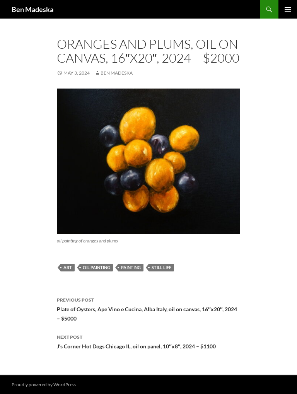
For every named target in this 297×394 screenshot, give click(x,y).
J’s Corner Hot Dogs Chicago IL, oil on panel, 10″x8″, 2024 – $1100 (148, 341)
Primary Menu (287, 9)
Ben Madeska (32, 9)
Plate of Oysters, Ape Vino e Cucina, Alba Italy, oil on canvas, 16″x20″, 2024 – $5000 (148, 308)
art (67, 267)
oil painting (96, 267)
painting (131, 267)
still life (161, 267)
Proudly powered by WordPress (44, 384)
